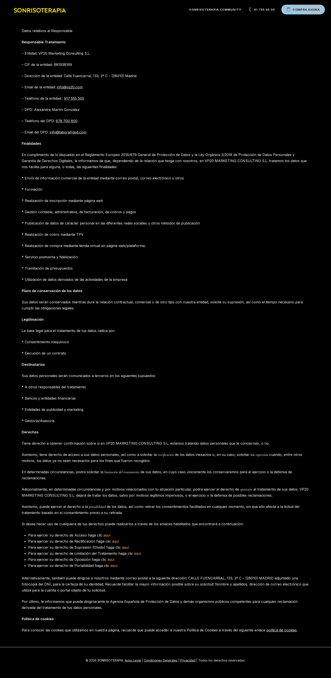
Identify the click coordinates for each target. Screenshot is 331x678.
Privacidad (187, 660)
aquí (106, 535)
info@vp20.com (70, 87)
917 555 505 (74, 98)
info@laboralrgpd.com (68, 132)
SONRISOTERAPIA (39, 9)
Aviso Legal (133, 660)
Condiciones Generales (160, 660)
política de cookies (281, 630)
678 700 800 (66, 121)
